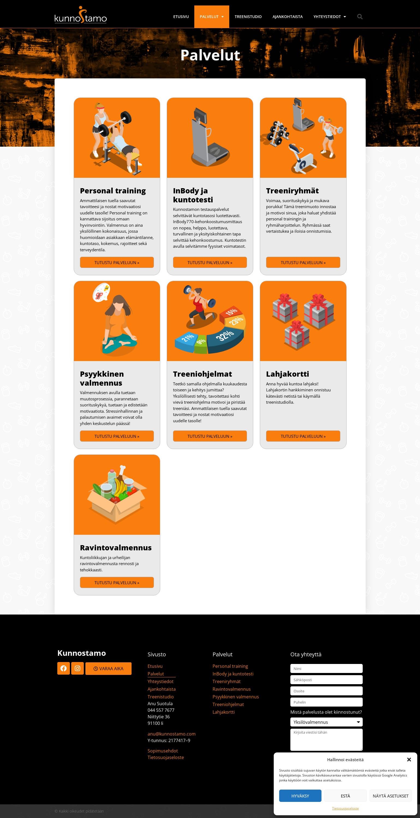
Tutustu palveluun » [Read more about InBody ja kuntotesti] (209, 262)
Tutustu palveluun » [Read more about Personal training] (116, 262)
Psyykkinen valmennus (102, 378)
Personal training (113, 190)
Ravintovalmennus (116, 547)
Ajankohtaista (288, 16)
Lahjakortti (287, 374)
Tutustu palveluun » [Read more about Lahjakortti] (303, 436)
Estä (345, 796)
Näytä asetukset (391, 796)
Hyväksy (300, 796)
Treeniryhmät (292, 190)
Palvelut (212, 16)
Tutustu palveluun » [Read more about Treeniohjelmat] (209, 436)
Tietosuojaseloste (345, 808)
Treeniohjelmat (202, 374)
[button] (409, 759)
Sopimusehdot (163, 751)
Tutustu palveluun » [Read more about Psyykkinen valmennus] (116, 436)
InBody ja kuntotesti (193, 194)
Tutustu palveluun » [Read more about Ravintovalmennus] (116, 582)
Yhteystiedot (330, 16)
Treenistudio (248, 16)
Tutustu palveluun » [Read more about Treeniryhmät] (303, 262)
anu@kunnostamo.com (172, 734)
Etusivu (181, 16)
